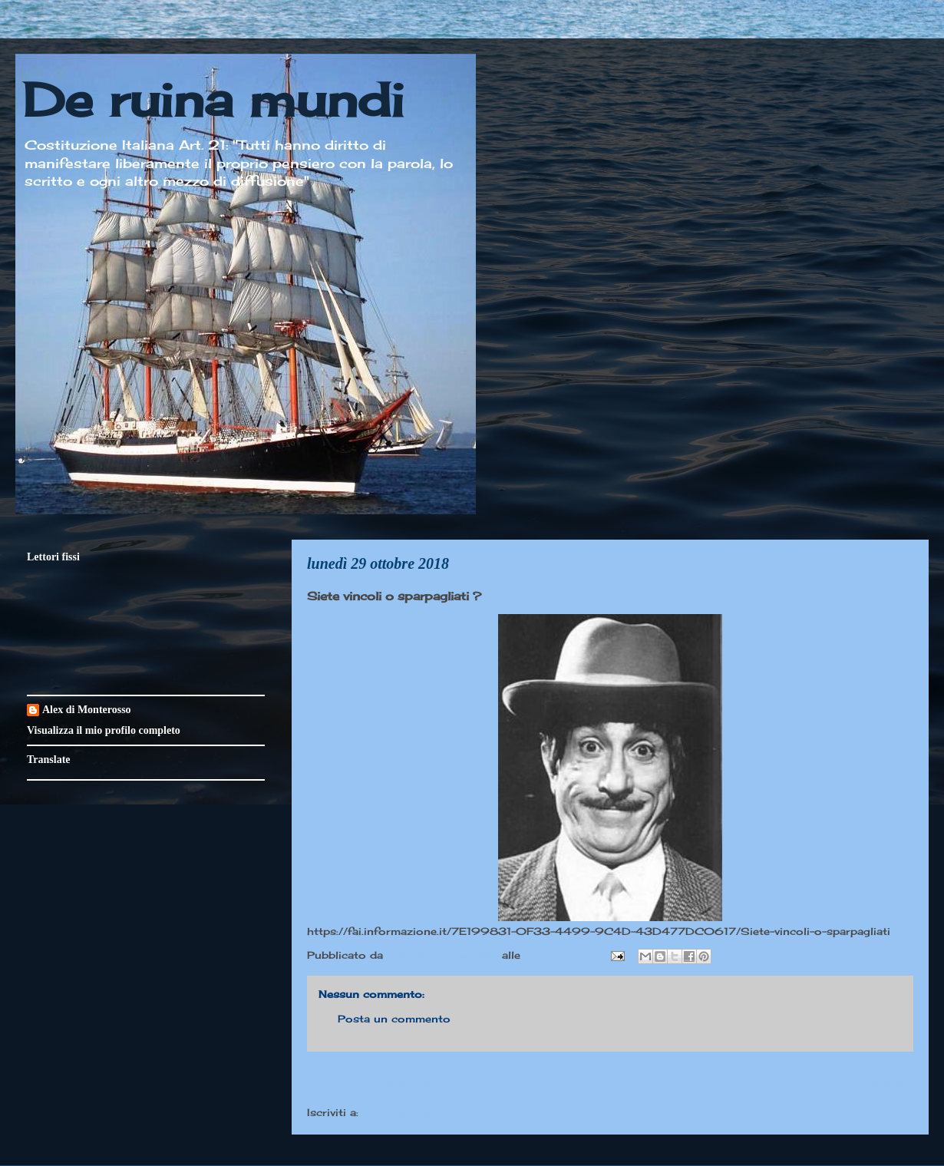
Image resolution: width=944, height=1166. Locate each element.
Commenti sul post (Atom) (436, 1112)
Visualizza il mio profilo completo (103, 730)
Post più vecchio (851, 1080)
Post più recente (368, 1080)
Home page (610, 1080)
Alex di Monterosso (86, 709)
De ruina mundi (213, 99)
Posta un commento (394, 1018)
